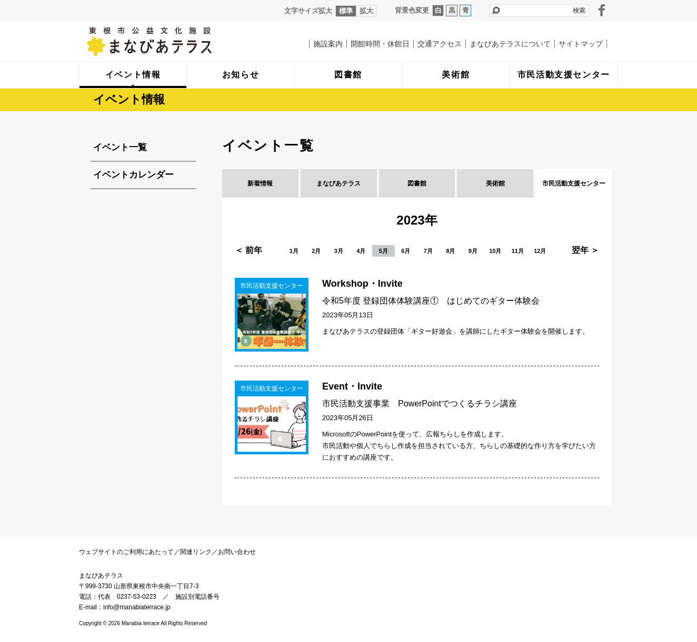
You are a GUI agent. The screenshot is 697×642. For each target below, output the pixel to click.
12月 (540, 251)
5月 (383, 251)
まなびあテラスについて (510, 44)
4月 (360, 251)
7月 (428, 251)
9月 (473, 251)
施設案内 (328, 44)
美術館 (495, 183)
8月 (450, 251)
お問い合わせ (237, 552)
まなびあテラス (171, 41)
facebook (602, 10)
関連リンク (196, 552)
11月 (518, 251)
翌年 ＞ (585, 250)
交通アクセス (439, 44)
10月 (495, 251)
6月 (405, 251)
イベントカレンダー (133, 175)
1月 (294, 251)
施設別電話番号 (197, 596)
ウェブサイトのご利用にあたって (126, 552)
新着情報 (260, 183)
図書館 (416, 183)
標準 (346, 11)
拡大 (366, 11)
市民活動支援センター (573, 183)
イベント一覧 (120, 147)
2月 (316, 251)
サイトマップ (581, 44)
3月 (338, 251)
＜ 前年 (248, 250)
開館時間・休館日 (380, 44)
